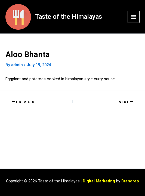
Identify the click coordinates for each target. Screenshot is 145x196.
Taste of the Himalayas (68, 16)
